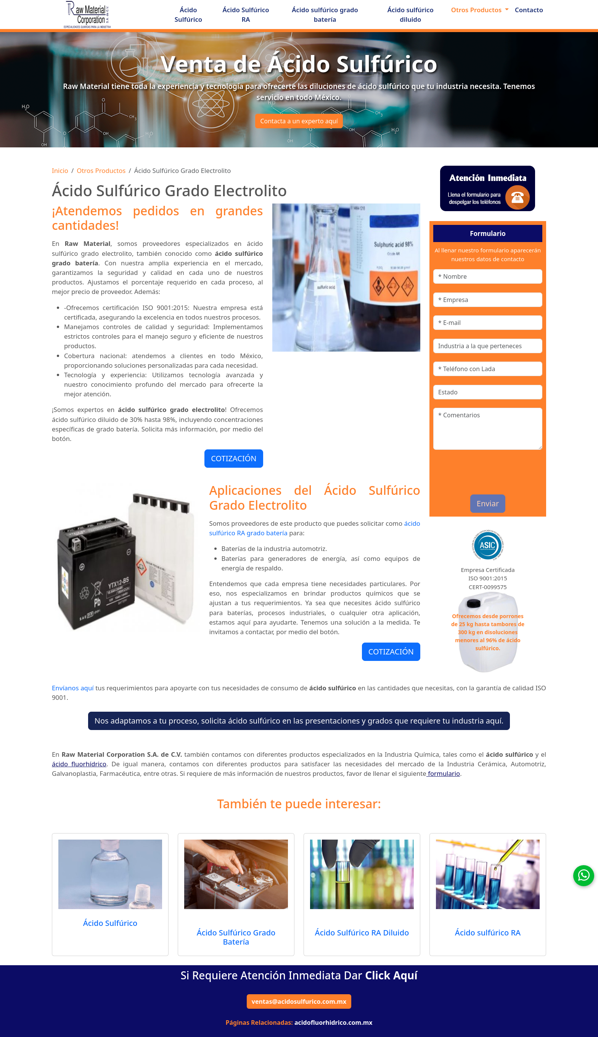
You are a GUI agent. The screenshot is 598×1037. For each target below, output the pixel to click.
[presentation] (477, 470)
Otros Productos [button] (477, 9)
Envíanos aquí (73, 687)
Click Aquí (391, 975)
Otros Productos (101, 170)
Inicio (60, 170)
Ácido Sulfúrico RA (246, 14)
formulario (443, 773)
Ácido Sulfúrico (188, 14)
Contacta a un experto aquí (299, 121)
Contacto (529, 9)
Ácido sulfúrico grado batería (325, 14)
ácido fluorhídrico (79, 763)
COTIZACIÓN (233, 458)
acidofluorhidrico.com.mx (333, 1022)
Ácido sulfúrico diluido (410, 14)
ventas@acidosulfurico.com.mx (299, 1001)
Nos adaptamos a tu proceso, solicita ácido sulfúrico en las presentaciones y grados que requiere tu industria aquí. (299, 721)
